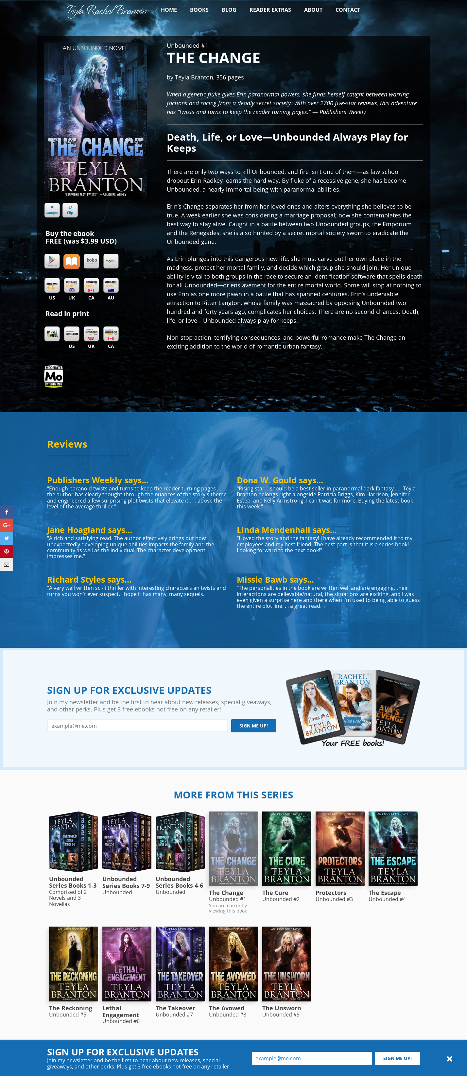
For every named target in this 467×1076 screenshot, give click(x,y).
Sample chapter (52, 210)
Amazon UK (91, 334)
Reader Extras (270, 9)
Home (169, 9)
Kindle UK (71, 286)
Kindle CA (91, 286)
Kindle (52, 286)
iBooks (71, 261)
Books (199, 9)
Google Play (52, 261)
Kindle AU (111, 286)
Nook (111, 261)
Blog (229, 9)
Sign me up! (253, 726)
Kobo (91, 261)
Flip (70, 210)
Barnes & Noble (52, 334)
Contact (348, 9)
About (313, 9)
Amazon (71, 334)
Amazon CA (111, 334)
